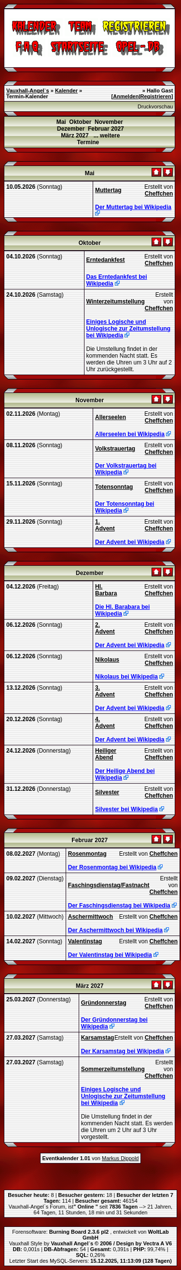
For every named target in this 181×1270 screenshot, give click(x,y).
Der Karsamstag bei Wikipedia (122, 1051)
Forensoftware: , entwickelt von (90, 1234)
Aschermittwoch (90, 916)
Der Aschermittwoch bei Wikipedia (115, 930)
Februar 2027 (106, 128)
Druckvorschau (155, 106)
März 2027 (74, 135)
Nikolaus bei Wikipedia (126, 676)
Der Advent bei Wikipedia (129, 542)
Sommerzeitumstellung (113, 1069)
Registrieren (155, 96)
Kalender (66, 90)
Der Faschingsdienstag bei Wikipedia (119, 905)
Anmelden (126, 96)
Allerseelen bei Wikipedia (130, 434)
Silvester (107, 792)
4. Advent (105, 722)
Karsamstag (97, 1037)
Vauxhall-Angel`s (27, 90)
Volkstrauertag (115, 448)
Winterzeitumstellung (115, 301)
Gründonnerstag (103, 1002)
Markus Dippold (120, 1158)
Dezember (70, 128)
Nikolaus (107, 659)
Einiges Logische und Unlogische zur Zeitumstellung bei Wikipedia (128, 328)
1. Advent (105, 525)
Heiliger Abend (105, 754)
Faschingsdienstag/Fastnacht (109, 885)
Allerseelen (110, 417)
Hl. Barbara (106, 590)
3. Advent (105, 691)
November (109, 122)
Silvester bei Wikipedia (126, 809)
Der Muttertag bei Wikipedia (133, 207)
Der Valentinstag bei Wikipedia (110, 955)
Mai (61, 122)
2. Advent (105, 628)
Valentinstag (85, 941)
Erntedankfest (105, 260)
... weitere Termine (98, 139)
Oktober (80, 122)
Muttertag (108, 190)
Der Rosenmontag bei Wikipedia (112, 867)
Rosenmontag (87, 853)
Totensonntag (114, 487)
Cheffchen (159, 193)
